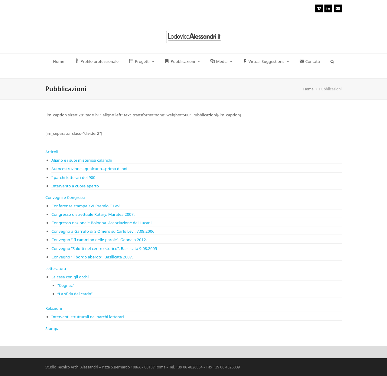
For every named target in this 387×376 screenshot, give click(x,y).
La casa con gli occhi (70, 277)
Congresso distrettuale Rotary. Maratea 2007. (93, 214)
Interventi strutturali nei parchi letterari (87, 316)
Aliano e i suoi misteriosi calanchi (81, 160)
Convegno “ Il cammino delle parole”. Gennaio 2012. (99, 239)
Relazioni (53, 308)
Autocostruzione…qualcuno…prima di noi (89, 168)
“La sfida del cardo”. (75, 294)
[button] (332, 61)
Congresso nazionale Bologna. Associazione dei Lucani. (102, 222)
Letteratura (55, 268)
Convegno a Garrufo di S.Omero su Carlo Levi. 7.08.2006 (102, 231)
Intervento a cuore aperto (75, 186)
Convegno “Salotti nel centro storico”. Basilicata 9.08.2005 (104, 248)
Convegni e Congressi (65, 197)
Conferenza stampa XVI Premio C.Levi (85, 206)
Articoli (51, 151)
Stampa (52, 328)
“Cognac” (65, 285)
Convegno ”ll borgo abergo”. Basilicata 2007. (92, 257)
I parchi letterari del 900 (73, 177)
